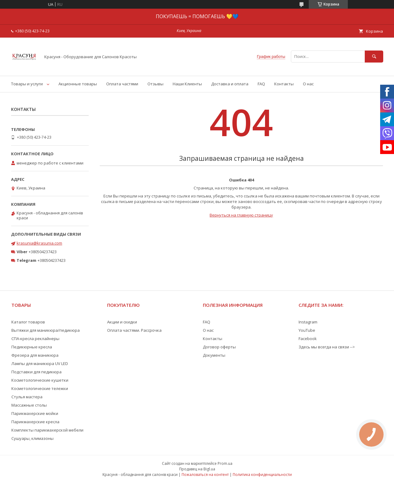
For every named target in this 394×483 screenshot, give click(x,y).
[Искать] (374, 57)
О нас (308, 84)
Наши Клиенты (187, 84)
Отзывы (155, 84)
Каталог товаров (28, 322)
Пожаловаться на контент (205, 474)
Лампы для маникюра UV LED (39, 363)
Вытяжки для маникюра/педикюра (45, 330)
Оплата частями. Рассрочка (134, 330)
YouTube (307, 330)
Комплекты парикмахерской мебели (47, 430)
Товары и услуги (27, 84)
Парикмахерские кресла (35, 421)
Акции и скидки (122, 322)
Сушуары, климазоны (32, 438)
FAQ (261, 84)
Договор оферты (219, 347)
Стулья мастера (26, 397)
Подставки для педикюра (36, 372)
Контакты (284, 84)
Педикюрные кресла (31, 347)
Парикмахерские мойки (34, 413)
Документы (214, 355)
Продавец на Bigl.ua (197, 469)
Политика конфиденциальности (262, 474)
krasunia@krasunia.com (39, 243)
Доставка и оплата (229, 84)
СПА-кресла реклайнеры (35, 338)
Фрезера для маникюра (34, 355)
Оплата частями (122, 84)
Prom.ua (225, 463)
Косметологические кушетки (39, 380)
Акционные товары (77, 84)
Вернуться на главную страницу (241, 215)
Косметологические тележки (39, 388)
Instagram (308, 322)
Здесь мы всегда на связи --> (327, 347)
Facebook (308, 338)
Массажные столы (29, 405)
